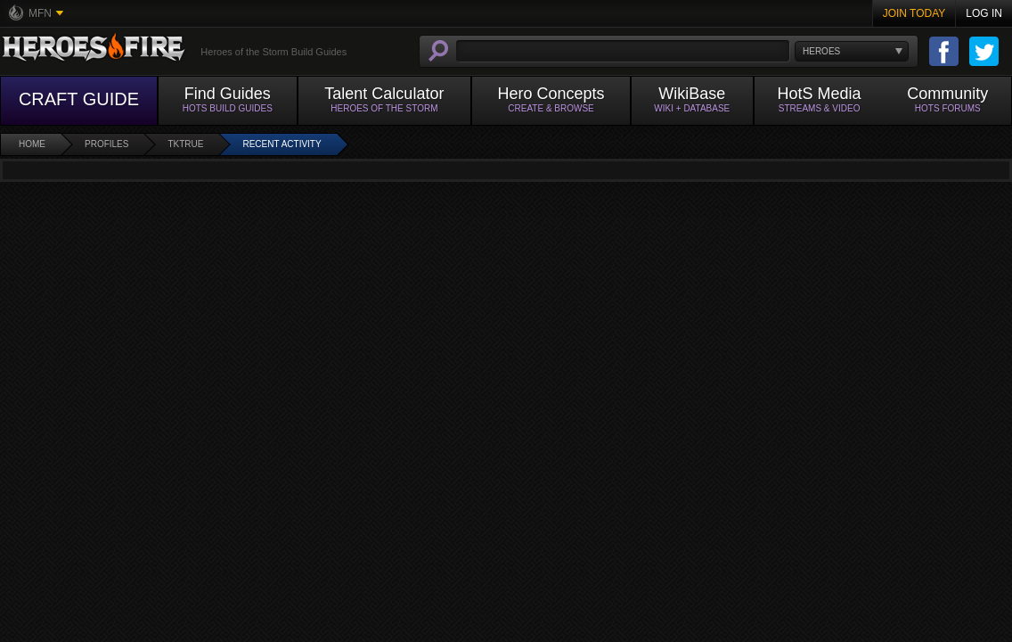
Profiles (106, 144)
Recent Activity (281, 144)
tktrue (185, 144)
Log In (984, 13)
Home (32, 144)
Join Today (914, 13)
